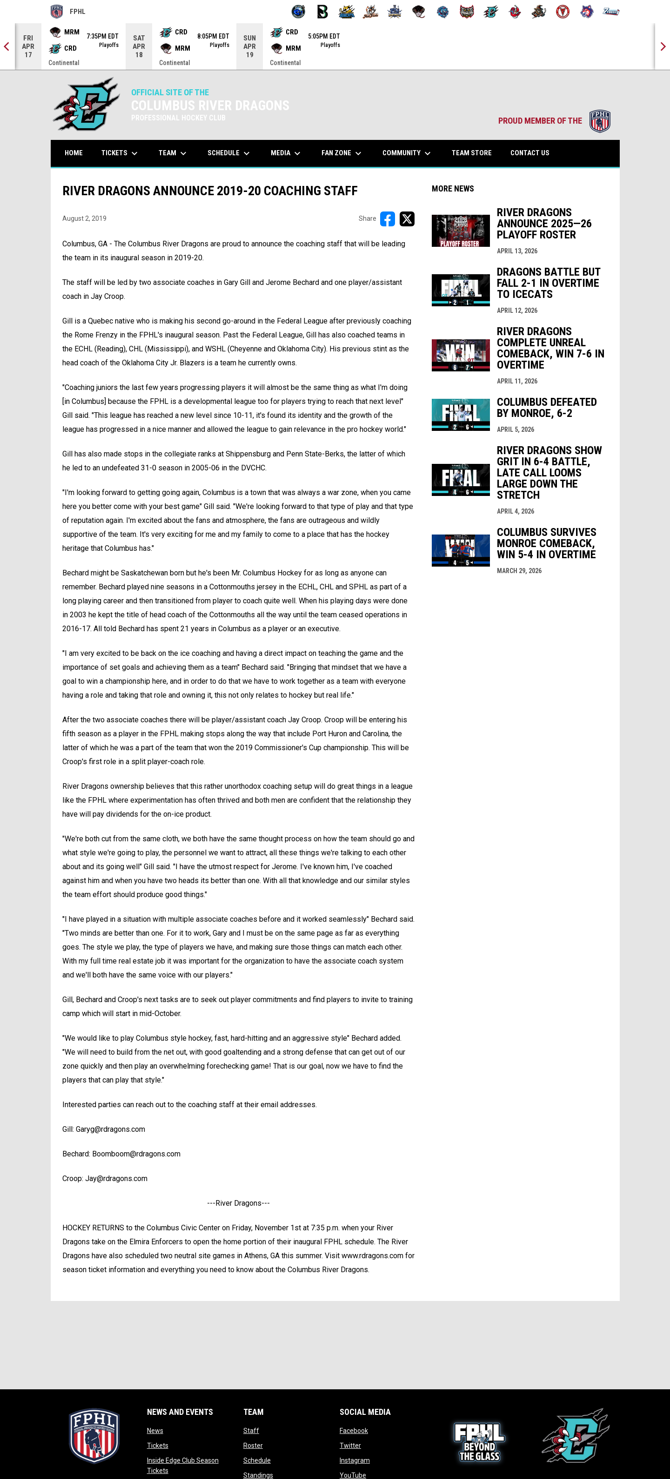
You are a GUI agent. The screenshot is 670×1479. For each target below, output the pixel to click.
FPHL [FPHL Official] (68, 12)
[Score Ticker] (335, 46)
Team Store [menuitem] (475, 152)
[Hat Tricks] (370, 12)
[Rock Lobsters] (514, 12)
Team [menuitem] (174, 153)
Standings (258, 1475)
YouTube (353, 1475)
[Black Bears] (322, 12)
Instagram (355, 1460)
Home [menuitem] (74, 153)
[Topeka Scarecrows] (539, 12)
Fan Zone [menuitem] (343, 153)
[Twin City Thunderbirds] (563, 12)
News (155, 1430)
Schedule (257, 1460)
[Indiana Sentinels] (394, 12)
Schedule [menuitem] (230, 153)
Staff (251, 1430)
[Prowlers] (467, 12)
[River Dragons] (491, 12)
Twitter (350, 1445)
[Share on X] (407, 218)
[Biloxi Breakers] (298, 12)
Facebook (354, 1430)
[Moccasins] (419, 12)
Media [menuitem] (287, 153)
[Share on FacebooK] (387, 218)
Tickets (157, 1445)
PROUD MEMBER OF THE (554, 121)
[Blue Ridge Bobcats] (346, 12)
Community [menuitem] (407, 153)
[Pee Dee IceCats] (442, 12)
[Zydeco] (611, 12)
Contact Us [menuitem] (529, 153)
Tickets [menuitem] (120, 153)
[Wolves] (587, 12)
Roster (253, 1445)
